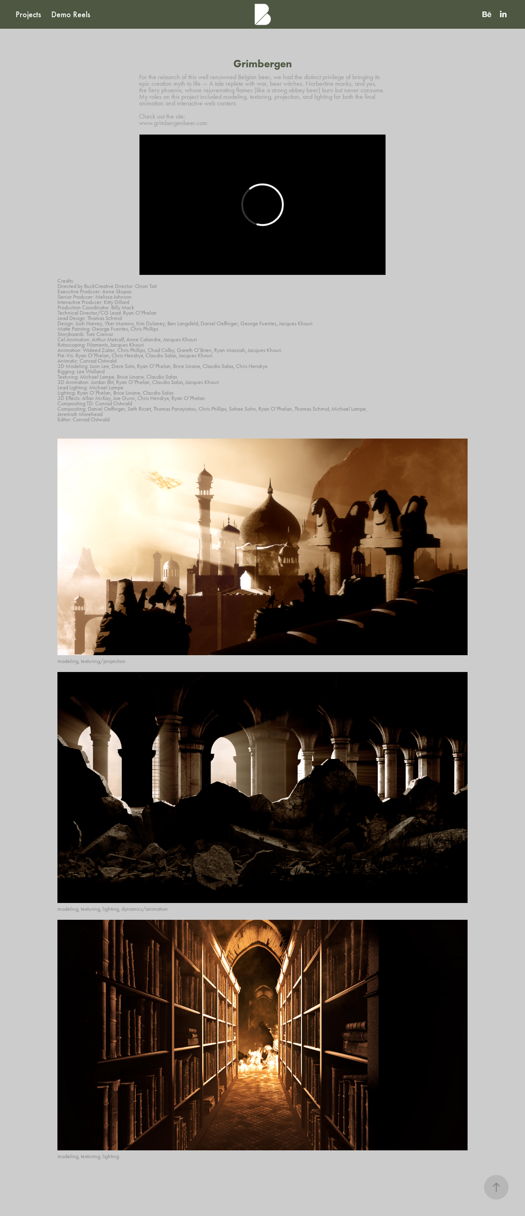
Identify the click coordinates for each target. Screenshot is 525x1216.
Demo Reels (70, 14)
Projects (28, 14)
